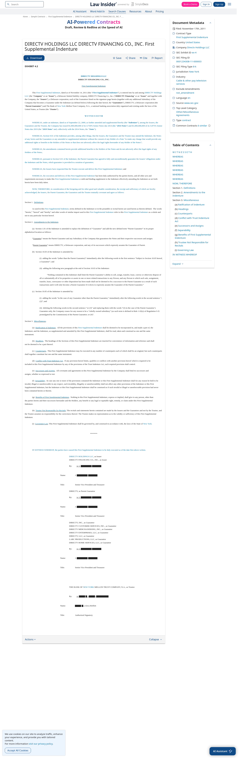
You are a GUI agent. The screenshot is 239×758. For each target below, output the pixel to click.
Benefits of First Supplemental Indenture (52, 421)
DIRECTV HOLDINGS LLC (93, 100)
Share (130, 81)
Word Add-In (97, 11)
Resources (135, 11)
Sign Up (219, 4)
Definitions (38, 226)
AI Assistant (80, 11)
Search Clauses (117, 11)
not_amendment (185, 92)
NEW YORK (88, 611)
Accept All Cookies (17, 750)
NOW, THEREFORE (182, 183)
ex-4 (194, 52)
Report (157, 81)
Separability (40, 404)
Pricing (160, 11)
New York (61, 130)
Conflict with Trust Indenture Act (49, 384)
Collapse (156, 663)
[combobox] (24, 4)
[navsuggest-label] (24, 4)
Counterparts (40, 375)
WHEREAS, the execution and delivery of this (51, 199)
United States (192, 42)
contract (186, 120)
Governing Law (41, 447)
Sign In (206, 4)
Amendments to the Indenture (46, 246)
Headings (39, 365)
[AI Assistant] (222, 751)
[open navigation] (229, 4)
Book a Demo (190, 4)
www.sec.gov (191, 102)
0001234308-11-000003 (188, 61)
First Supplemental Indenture (94, 110)
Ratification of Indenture (45, 351)
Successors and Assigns (45, 394)
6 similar (202, 125)
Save (117, 81)
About (148, 11)
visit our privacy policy (41, 743)
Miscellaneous (40, 345)
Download (34, 81)
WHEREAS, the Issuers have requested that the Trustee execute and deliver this (65, 193)
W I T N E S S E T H (94, 139)
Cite (143, 81)
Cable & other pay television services (191, 82)
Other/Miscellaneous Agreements (187, 113)
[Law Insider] (118, 4)
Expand (178, 194)
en (189, 97)
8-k (194, 66)
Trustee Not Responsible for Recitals (51, 434)
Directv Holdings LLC (198, 47)
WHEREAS (178, 156)
